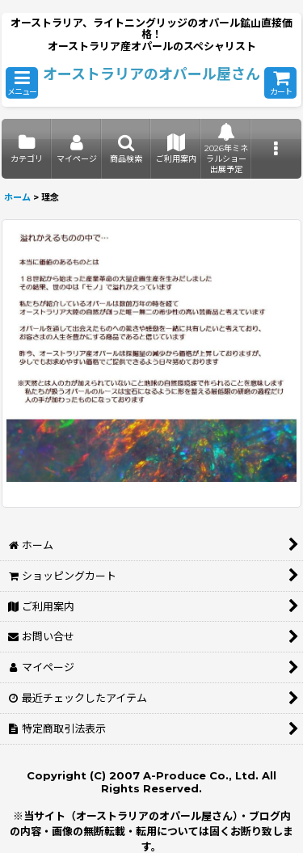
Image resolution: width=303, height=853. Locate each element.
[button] (22, 83)
